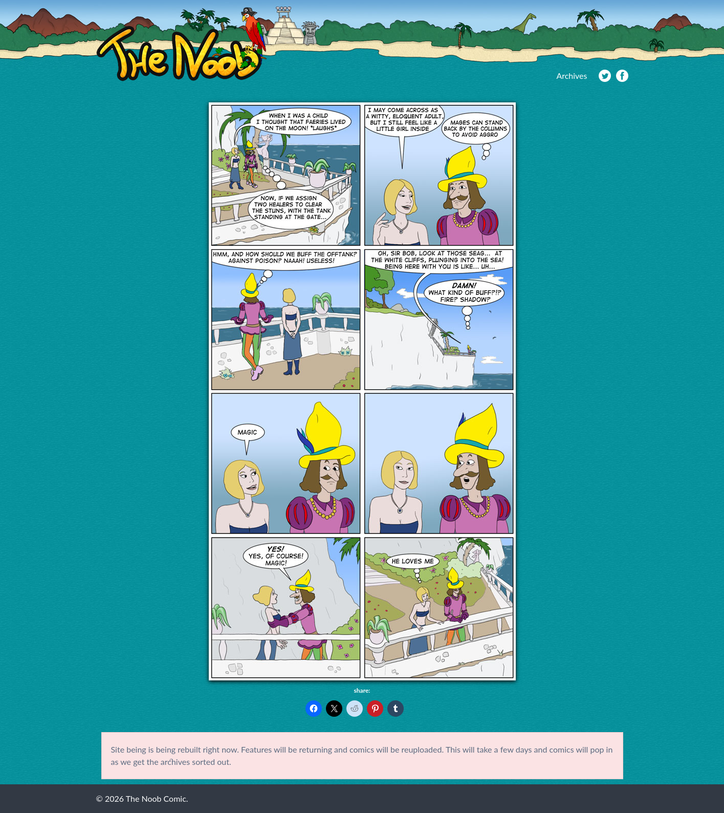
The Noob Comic (181, 44)
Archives (571, 75)
